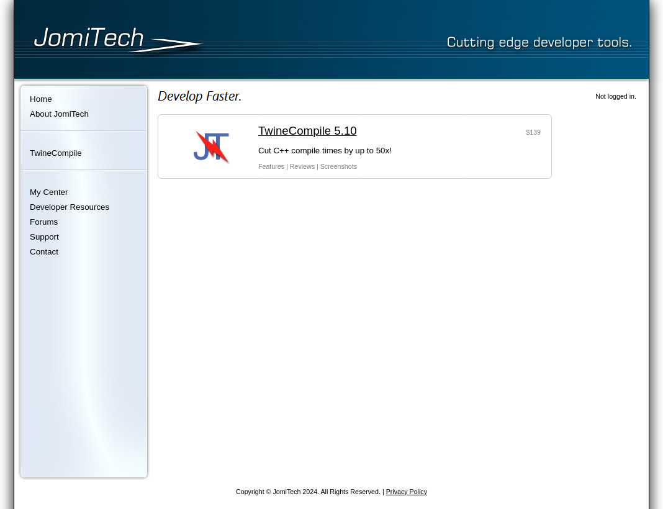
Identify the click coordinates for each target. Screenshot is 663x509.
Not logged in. (615, 96)
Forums (44, 222)
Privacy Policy (406, 491)
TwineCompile (56, 153)
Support (44, 236)
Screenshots (338, 166)
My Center (49, 192)
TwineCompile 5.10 (307, 130)
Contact (44, 251)
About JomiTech (59, 114)
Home (41, 99)
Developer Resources (69, 207)
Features (271, 166)
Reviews (302, 166)
